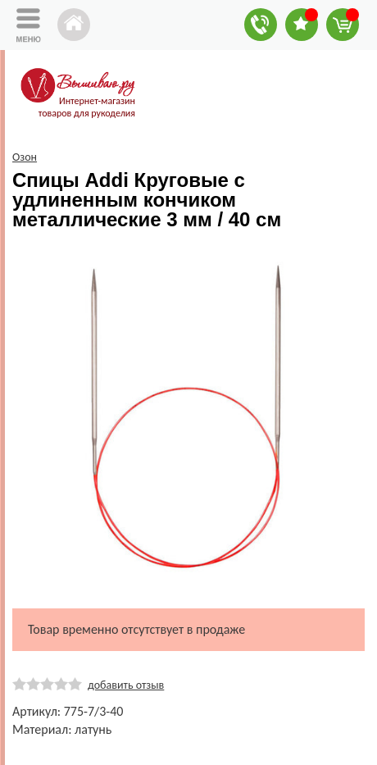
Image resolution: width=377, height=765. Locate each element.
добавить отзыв (126, 685)
